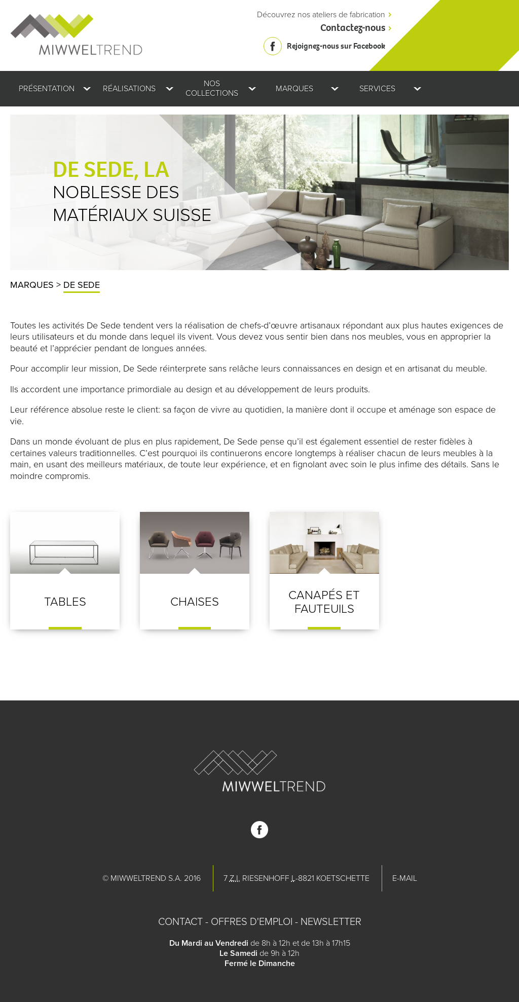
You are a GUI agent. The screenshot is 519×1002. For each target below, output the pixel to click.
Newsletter (331, 922)
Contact (180, 922)
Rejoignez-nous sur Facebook (336, 46)
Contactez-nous (352, 27)
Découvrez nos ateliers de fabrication (321, 15)
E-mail (404, 878)
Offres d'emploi (251, 922)
